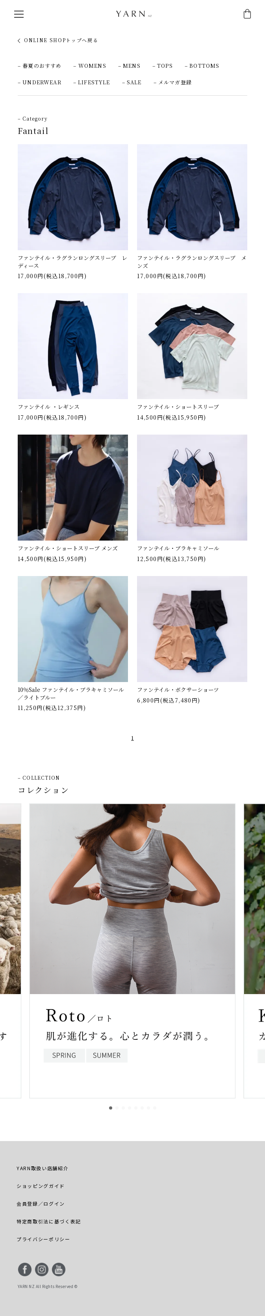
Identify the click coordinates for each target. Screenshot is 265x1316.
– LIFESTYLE (91, 82)
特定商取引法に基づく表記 (49, 1221)
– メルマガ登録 (173, 82)
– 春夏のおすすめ (40, 65)
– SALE (132, 82)
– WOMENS (89, 65)
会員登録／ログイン (41, 1203)
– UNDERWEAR (39, 82)
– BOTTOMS (202, 65)
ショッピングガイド (41, 1185)
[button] (110, 1108)
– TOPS (162, 65)
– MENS (129, 65)
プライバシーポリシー (43, 1239)
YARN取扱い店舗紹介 (43, 1168)
